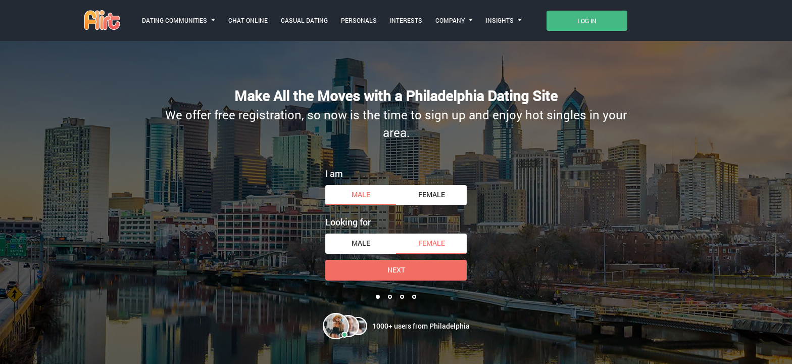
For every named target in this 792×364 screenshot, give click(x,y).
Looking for (348, 222)
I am (334, 173)
